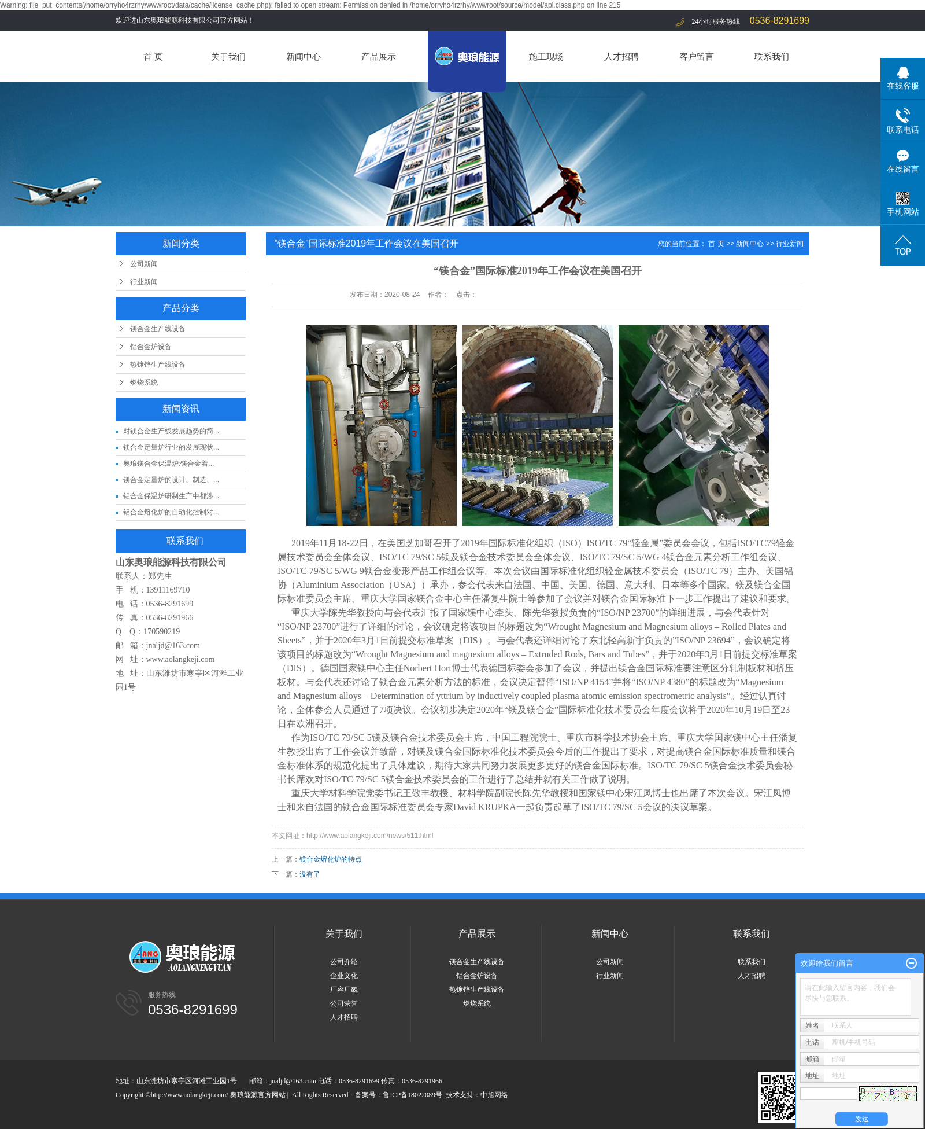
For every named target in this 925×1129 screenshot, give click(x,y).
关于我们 (228, 56)
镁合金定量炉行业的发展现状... (171, 447)
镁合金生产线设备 (158, 329)
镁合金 (473, 557)
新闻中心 (303, 56)
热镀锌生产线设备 (158, 365)
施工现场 (546, 56)
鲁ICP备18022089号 (412, 1095)
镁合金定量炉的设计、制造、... (171, 480)
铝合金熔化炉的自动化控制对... (171, 512)
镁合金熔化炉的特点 (330, 859)
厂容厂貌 (344, 989)
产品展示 (378, 56)
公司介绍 (344, 962)
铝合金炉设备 (151, 347)
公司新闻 (144, 264)
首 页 (153, 56)
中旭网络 (494, 1095)
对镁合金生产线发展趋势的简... (171, 431)
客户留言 (696, 56)
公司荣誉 (344, 1003)
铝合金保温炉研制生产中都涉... (171, 496)
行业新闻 (144, 282)
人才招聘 (621, 56)
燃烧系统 (144, 382)
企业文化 (344, 976)
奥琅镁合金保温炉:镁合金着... (168, 463)
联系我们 (771, 56)
